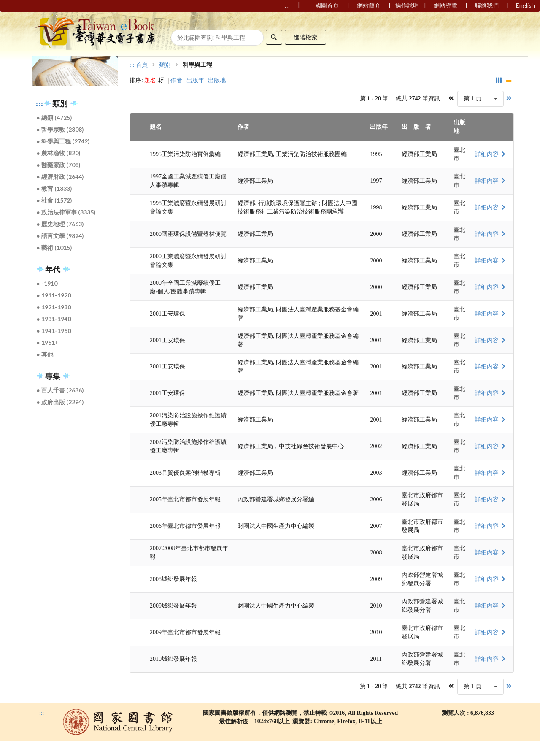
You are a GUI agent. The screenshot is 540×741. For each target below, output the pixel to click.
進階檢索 (305, 37)
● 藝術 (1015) (54, 247)
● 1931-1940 (54, 318)
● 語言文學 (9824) (60, 235)
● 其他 (45, 354)
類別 (165, 65)
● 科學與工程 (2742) (63, 141)
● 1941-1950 (54, 330)
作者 (176, 80)
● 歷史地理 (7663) (60, 223)
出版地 (217, 80)
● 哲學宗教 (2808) (60, 129)
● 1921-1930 (54, 307)
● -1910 (47, 283)
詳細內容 (491, 154)
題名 (150, 80)
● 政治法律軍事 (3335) (66, 212)
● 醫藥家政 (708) (59, 164)
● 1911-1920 (54, 295)
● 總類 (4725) (54, 117)
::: (39, 104)
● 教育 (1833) (54, 188)
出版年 (195, 80)
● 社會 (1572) (54, 200)
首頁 (142, 65)
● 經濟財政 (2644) (60, 176)
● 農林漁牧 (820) (59, 153)
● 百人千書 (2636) (60, 390)
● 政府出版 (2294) (60, 402)
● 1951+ (48, 342)
